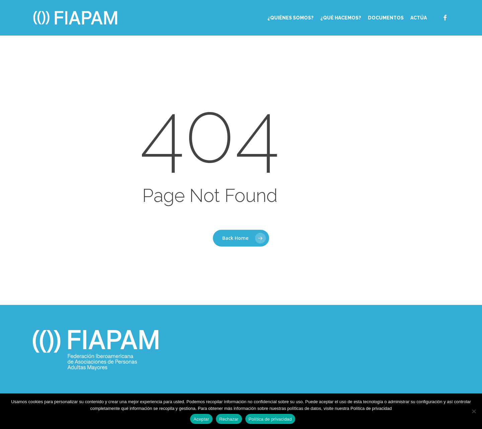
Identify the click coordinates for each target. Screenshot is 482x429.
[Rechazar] (473, 411)
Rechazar (229, 419)
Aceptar (201, 419)
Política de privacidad (270, 419)
